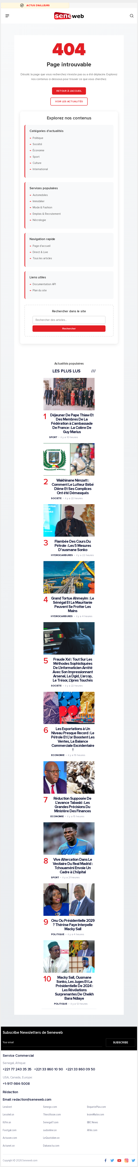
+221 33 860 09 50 (80, 1069)
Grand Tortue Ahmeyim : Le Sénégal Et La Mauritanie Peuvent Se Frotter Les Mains (72, 604)
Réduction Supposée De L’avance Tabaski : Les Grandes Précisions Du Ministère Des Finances (72, 804)
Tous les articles (42, 258)
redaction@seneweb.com (31, 1100)
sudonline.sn (50, 1130)
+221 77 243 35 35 (17, 1069)
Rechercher (69, 328)
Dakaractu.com (51, 1145)
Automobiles (40, 195)
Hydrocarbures (62, 555)
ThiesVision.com (52, 1114)
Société (37, 144)
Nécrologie (39, 220)
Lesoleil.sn (8, 1114)
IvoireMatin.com (95, 1114)
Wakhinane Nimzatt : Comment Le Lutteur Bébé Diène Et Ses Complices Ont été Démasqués (73, 486)
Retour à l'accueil (69, 91)
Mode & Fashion (42, 207)
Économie (38, 150)
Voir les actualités (69, 101)
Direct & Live (40, 252)
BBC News (92, 1122)
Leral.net (7, 1107)
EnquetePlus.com (96, 1107)
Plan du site (40, 290)
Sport (36, 157)
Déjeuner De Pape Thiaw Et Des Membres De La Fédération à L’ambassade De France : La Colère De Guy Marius (71, 423)
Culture (37, 163)
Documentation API (44, 284)
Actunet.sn (9, 1145)
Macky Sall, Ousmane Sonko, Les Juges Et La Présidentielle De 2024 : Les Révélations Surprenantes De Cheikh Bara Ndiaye (74, 988)
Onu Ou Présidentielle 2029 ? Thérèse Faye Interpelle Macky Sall (73, 925)
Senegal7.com (50, 1122)
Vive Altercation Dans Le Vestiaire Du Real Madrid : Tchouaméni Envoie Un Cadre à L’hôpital (73, 865)
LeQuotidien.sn (51, 1138)
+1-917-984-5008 (16, 1084)
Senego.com (50, 1107)
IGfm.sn (7, 1122)
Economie (57, 755)
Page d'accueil (41, 246)
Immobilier (39, 201)
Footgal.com (9, 1130)
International (40, 169)
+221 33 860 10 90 (48, 1069)
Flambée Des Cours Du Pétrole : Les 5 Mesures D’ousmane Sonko (73, 545)
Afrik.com (92, 1130)
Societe (56, 498)
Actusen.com (10, 1138)
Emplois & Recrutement (47, 214)
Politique (38, 138)
